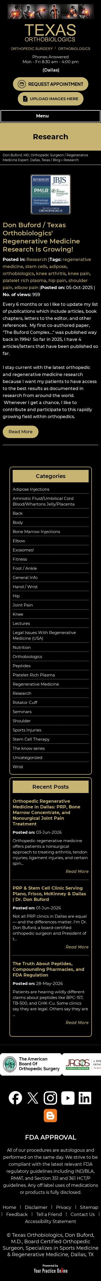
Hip (16, 595)
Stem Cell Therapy (31, 739)
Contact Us (83, 1214)
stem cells (36, 266)
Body (18, 522)
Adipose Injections (31, 489)
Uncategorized (27, 757)
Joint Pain (23, 605)
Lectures (21, 623)
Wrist (18, 766)
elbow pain (27, 287)
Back (18, 513)
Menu (49, 116)
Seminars (22, 711)
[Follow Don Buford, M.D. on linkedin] (85, 1097)
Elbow (19, 540)
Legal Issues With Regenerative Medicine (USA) (44, 635)
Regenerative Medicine (36, 684)
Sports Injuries (27, 730)
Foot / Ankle (25, 568)
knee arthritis (51, 273)
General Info (25, 577)
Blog (56, 160)
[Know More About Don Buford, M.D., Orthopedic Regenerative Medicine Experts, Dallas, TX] (51, 27)
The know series (29, 748)
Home (9, 1207)
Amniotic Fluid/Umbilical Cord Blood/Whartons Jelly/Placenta (44, 501)
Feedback (17, 1214)
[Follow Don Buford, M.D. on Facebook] (15, 1097)
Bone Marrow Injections (36, 531)
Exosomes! (23, 550)
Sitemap (89, 1207)
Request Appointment (55, 84)
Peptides (21, 665)
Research (36, 259)
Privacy (63, 1207)
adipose (58, 266)
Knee (18, 614)
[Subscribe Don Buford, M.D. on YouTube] (68, 1097)
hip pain (57, 280)
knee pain (79, 273)
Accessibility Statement (50, 1221)
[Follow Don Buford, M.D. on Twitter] (33, 1097)
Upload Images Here (54, 98)
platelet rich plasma (24, 280)
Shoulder (22, 720)
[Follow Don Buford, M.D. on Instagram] (50, 1097)
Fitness (20, 559)
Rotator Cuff (25, 702)
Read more (21, 431)
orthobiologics (18, 273)
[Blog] (50, 1115)
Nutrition (22, 647)
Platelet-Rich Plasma (34, 674)
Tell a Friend (49, 1214)
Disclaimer (36, 1207)
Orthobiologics (27, 656)
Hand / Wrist (25, 586)
